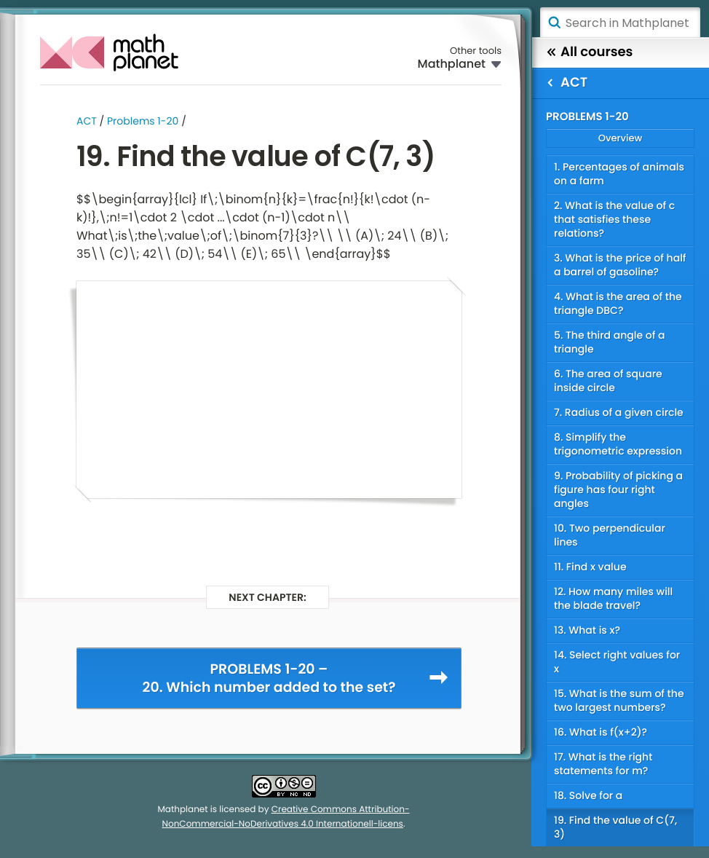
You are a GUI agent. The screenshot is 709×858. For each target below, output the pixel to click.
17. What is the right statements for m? (603, 763)
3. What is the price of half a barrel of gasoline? (620, 265)
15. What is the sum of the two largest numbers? (619, 700)
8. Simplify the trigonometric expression (618, 444)
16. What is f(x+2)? (600, 732)
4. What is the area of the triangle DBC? (618, 303)
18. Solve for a (588, 795)
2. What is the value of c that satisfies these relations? (614, 219)
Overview (620, 138)
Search (554, 22)
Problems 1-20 (142, 121)
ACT (86, 121)
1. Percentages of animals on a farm (619, 174)
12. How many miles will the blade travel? (613, 598)
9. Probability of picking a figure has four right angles (618, 489)
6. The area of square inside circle (608, 380)
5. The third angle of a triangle (609, 342)
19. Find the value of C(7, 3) (615, 827)
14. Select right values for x (617, 662)
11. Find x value (590, 566)
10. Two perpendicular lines (609, 535)
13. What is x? (587, 630)
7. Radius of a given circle (619, 412)
